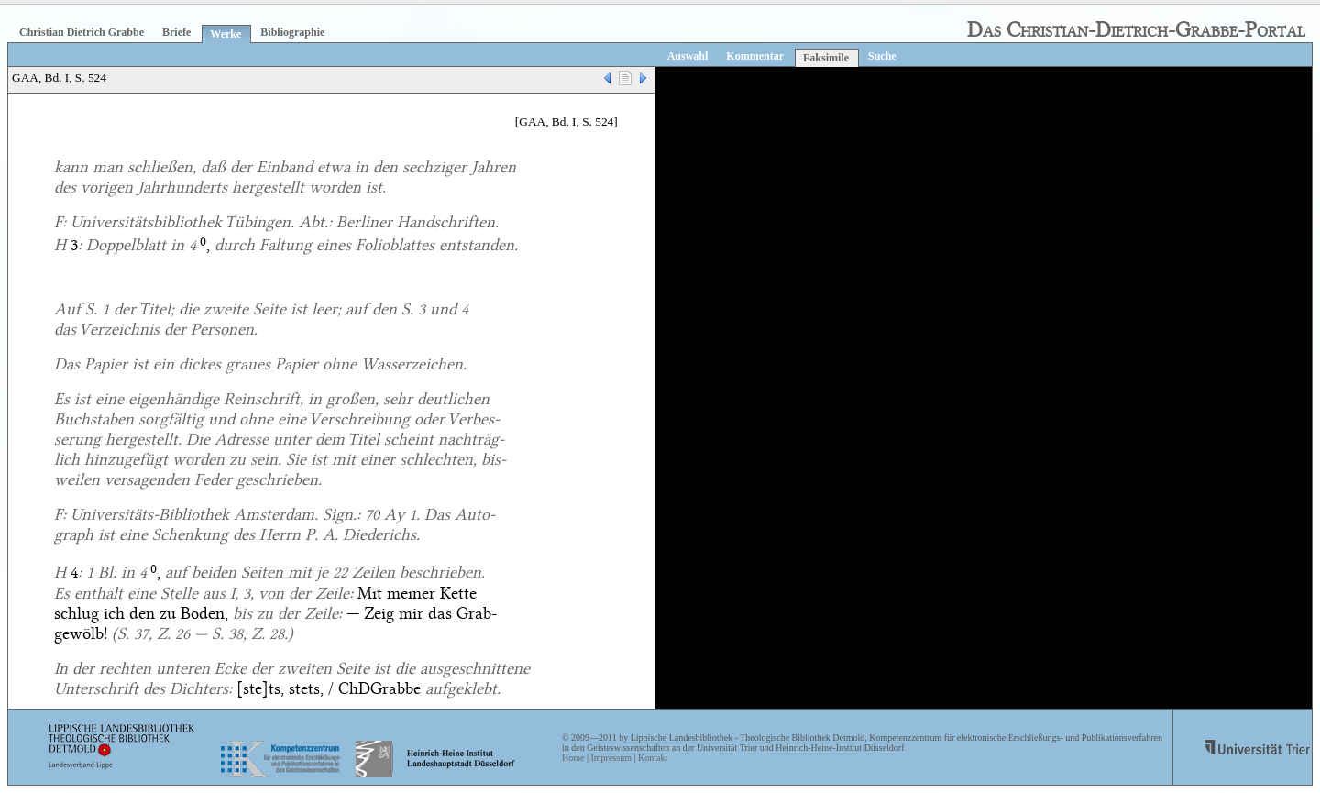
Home (573, 758)
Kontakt (652, 758)
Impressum (610, 758)
